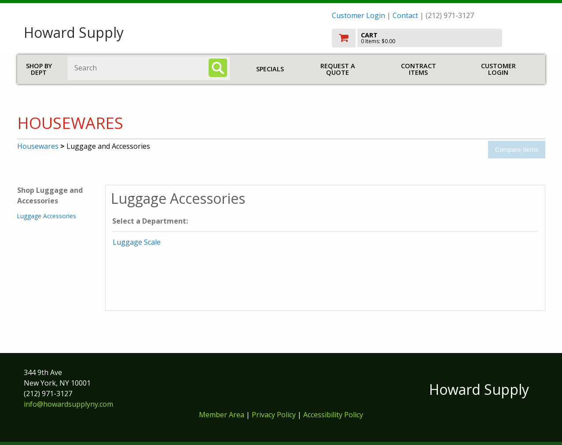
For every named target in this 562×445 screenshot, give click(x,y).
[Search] (218, 68)
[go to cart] (435, 38)
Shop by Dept (39, 69)
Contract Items (418, 69)
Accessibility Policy (333, 414)
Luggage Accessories (46, 216)
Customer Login (358, 15)
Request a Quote (337, 69)
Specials (270, 69)
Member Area (221, 414)
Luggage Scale (137, 242)
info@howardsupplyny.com (68, 404)
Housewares (38, 146)
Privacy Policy (275, 414)
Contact (405, 15)
